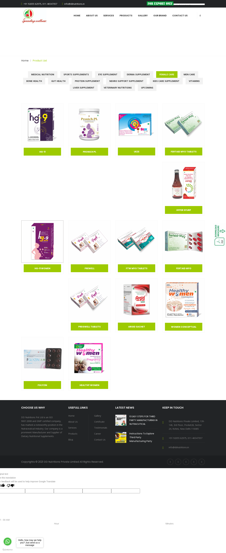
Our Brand (160, 15)
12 (24, 531)
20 (127, 527)
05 (117, 527)
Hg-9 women (42, 268)
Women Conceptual (183, 326)
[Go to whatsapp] (7, 541)
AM (1, 527)
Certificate (99, 421)
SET (2, 534)
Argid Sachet (136, 326)
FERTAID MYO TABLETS (183, 151)
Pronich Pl (89, 151)
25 (130, 527)
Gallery (143, 15)
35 (136, 527)
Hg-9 (42, 151)
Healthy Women (89, 385)
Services (108, 15)
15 (123, 527)
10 (18, 531)
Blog (70, 439)
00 (114, 527)
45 (142, 527)
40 (139, 527)
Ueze (136, 151)
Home (77, 15)
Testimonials (100, 427)
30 (133, 527)
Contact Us (180, 15)
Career (97, 433)
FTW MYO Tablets (136, 268)
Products (126, 15)
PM (52, 527)
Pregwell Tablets (89, 326)
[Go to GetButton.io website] (8, 550)
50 (145, 527)
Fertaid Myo (183, 268)
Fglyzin (42, 385)
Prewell (89, 268)
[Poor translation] (10, 486)
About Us (73, 421)
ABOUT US (92, 15)
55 (149, 527)
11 (21, 531)
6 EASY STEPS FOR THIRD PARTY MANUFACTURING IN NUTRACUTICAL (143, 420)
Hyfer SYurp (183, 210)
